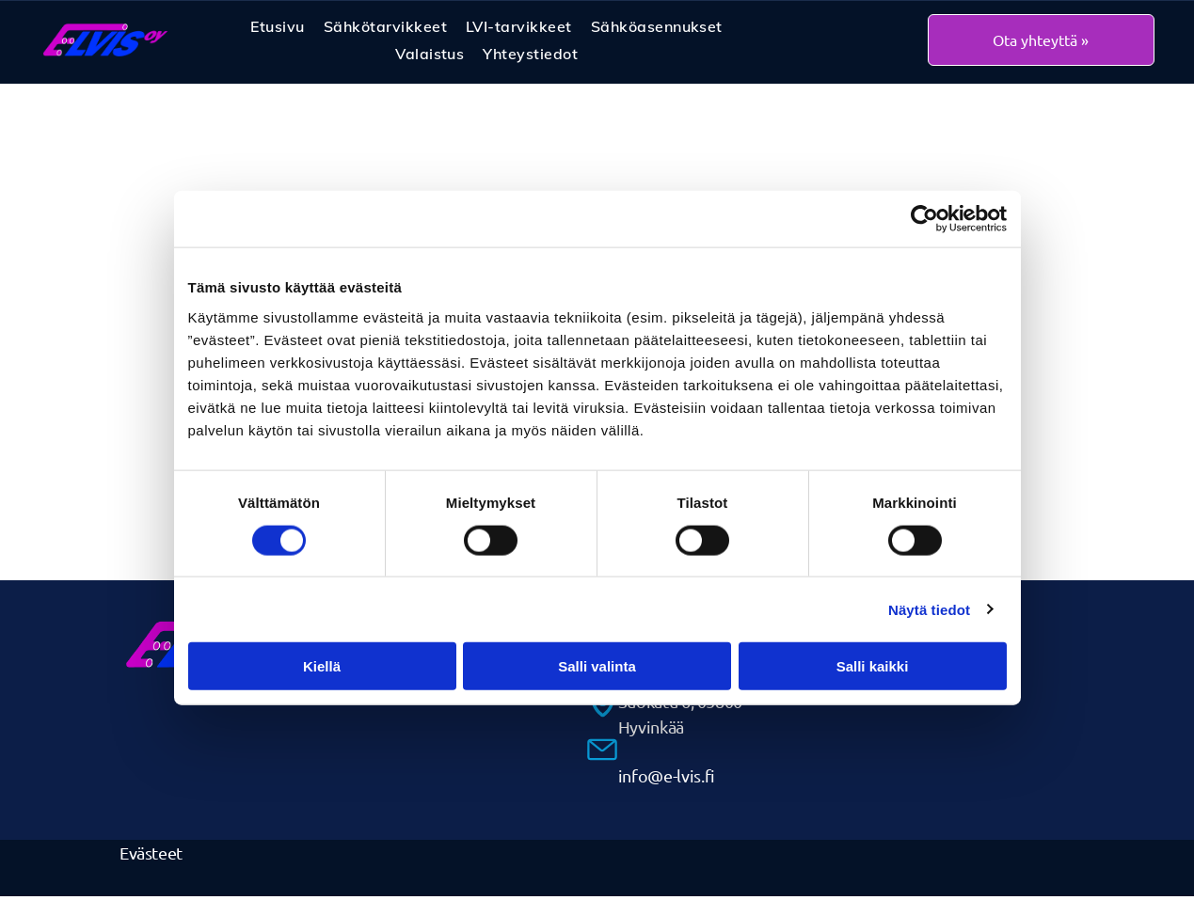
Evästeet (151, 856)
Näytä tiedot (929, 611)
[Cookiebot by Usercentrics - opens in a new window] (924, 221)
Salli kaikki (872, 668)
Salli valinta (597, 668)
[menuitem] (277, 29)
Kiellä (322, 668)
